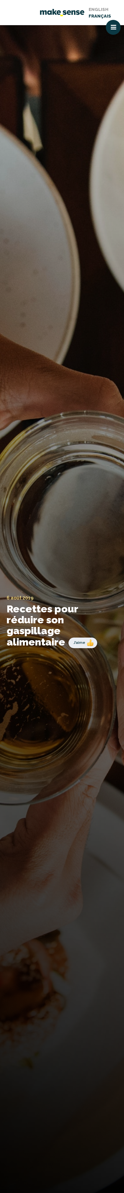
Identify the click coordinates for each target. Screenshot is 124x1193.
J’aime (79, 642)
